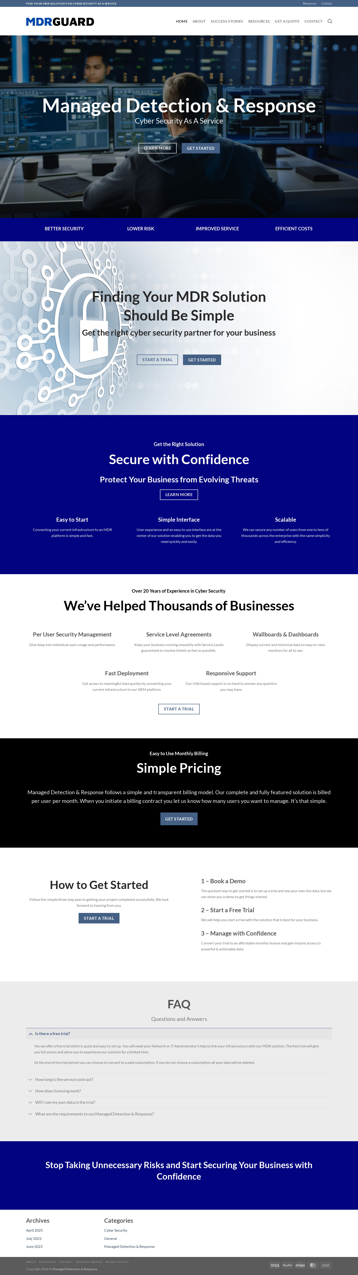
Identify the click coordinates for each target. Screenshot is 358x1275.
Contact (326, 3)
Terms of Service (89, 1262)
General (110, 1238)
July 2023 (33, 1238)
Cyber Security (115, 1230)
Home (182, 21)
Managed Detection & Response (129, 1246)
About (199, 21)
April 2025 (34, 1230)
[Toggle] (30, 1033)
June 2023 (34, 1246)
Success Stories (227, 21)
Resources (309, 3)
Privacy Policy (117, 1262)
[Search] (330, 21)
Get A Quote (287, 21)
